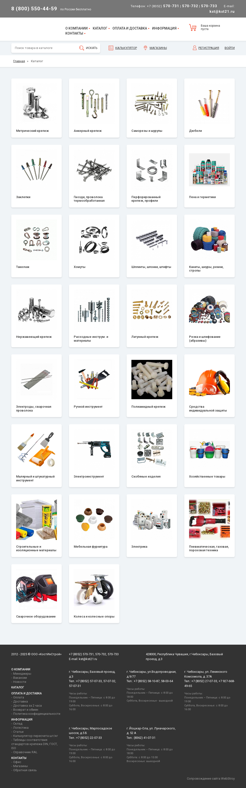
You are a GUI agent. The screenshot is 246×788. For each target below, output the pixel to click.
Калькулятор (126, 48)
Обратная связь (25, 770)
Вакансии (20, 677)
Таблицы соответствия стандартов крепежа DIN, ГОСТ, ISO (34, 744)
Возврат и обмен (25, 709)
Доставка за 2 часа (27, 705)
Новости (19, 682)
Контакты (74, 33)
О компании (76, 28)
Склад (17, 723)
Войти (230, 48)
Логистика (21, 727)
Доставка (20, 701)
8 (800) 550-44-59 (34, 9)
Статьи (18, 731)
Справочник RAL (25, 752)
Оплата (18, 697)
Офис (17, 762)
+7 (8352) (163, 6)
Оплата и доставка (129, 28)
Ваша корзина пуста (210, 27)
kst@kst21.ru (88, 659)
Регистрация (208, 48)
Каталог (100, 28)
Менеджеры (22, 673)
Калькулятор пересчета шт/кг (35, 736)
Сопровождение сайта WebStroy (211, 778)
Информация (164, 28)
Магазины (158, 48)
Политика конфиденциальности (36, 713)
